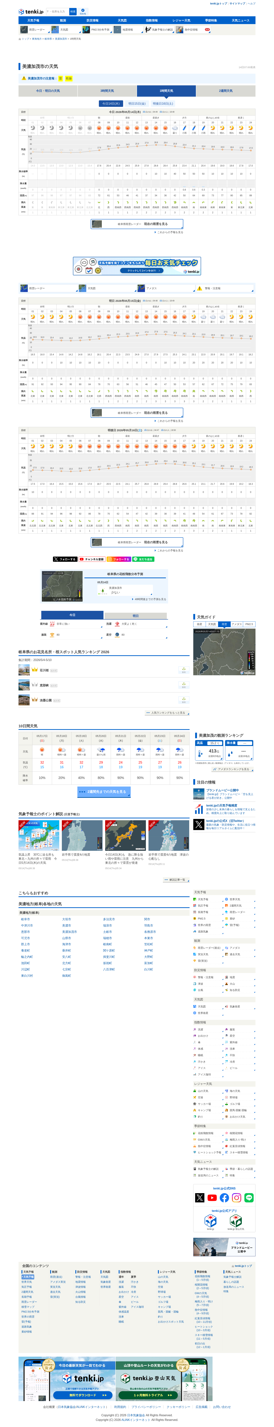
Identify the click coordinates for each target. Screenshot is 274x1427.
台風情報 (80, 1296)
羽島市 (148, 925)
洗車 (121, 1316)
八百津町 (109, 969)
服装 (121, 1286)
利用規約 (120, 1406)
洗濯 (121, 1281)
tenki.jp (31, 12)
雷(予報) (26, 1321)
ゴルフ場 (163, 1301)
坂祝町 (107, 963)
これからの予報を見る (170, 232)
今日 (72, 615)
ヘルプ (251, 3)
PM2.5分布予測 (30, 1311)
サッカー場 (164, 1296)
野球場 (162, 1291)
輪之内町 (27, 956)
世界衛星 (106, 1286)
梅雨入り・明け (208, 1303)
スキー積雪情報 (208, 1336)
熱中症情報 (208, 1311)
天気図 (122, 20)
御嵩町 (66, 975)
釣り (160, 1316)
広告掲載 (202, 1406)
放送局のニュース (233, 1286)
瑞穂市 (107, 938)
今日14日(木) (110, 103)
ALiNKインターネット (91, 1406)
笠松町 (148, 944)
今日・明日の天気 (48, 90)
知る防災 (80, 1301)
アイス (135, 1296)
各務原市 (150, 931)
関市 (147, 919)
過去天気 (55, 1291)
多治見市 (109, 919)
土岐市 (107, 931)
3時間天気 (107, 90)
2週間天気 (226, 90)
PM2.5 (249, 624)
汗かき (135, 1281)
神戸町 (148, 950)
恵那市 (25, 931)
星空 (121, 1296)
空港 (160, 1286)
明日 (136, 615)
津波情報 (80, 1286)
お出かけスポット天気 (171, 1321)
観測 (63, 20)
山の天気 (163, 1276)
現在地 (83, 14)
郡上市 (25, 944)
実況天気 (55, 1286)
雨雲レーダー (29, 1301)
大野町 (148, 956)
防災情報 (92, 20)
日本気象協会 (67, 1406)
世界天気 (26, 1281)
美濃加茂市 (69, 931)
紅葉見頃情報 (208, 1320)
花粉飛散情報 (208, 1278)
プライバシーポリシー (146, 1406)
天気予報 (33, 20)
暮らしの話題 (231, 1281)
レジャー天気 (181, 20)
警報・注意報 (83, 1276)
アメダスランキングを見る (233, 769)
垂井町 (66, 950)
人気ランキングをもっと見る (168, 712)
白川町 (148, 969)
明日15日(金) (137, 103)
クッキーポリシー (178, 1406)
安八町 (66, 956)
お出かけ (124, 1291)
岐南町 (107, 944)
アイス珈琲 (137, 1306)
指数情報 (152, 20)
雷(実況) (55, 1296)
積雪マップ (27, 1306)
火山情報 (80, 1291)
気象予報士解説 (232, 1276)
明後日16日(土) (163, 103)
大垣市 (66, 919)
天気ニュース (241, 20)
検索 (73, 11)
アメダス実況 (58, 1281)
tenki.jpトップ (218, 3)
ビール (135, 1301)
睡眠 (121, 1321)
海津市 (66, 944)
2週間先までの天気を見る (107, 792)
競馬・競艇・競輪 (168, 1311)
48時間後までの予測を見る (150, 599)
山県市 (66, 938)
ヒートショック (208, 1328)
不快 (133, 1286)
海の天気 (163, 1281)
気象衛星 (106, 1281)
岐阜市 (25, 919)
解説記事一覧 (177, 879)
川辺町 (25, 969)
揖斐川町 (109, 956)
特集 (226, 1291)
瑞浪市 (107, 925)
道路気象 (26, 1326)
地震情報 (80, 1281)
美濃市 (66, 925)
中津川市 (27, 925)
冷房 (133, 1291)
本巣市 (148, 938)
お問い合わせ (222, 1406)
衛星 (199, 624)
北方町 (66, 963)
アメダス (237, 624)
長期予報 (26, 1296)
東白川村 (27, 975)
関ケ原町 (109, 950)
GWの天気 (208, 1295)
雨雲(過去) (56, 1276)
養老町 (25, 950)
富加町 (148, 963)
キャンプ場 (164, 1306)
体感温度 (124, 1311)
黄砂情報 (26, 1331)
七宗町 (66, 969)
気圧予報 (26, 1286)
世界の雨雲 (27, 1316)
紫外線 (122, 1306)
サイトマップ (237, 3)
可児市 (25, 938)
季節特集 (211, 20)
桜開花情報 (208, 1286)
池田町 (25, 963)
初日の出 (208, 1345)
